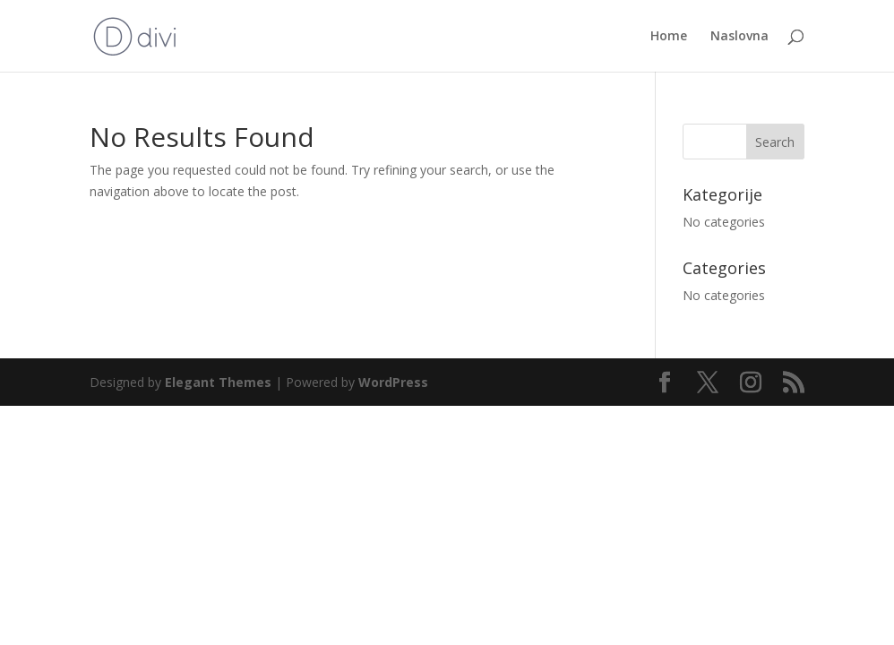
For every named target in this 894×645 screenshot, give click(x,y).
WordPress (393, 382)
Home (668, 37)
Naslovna (739, 37)
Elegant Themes (218, 382)
